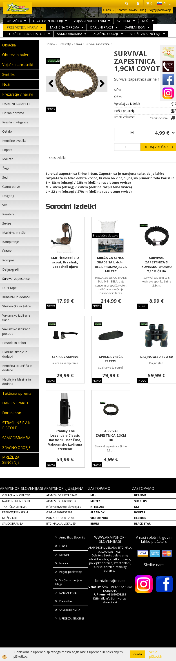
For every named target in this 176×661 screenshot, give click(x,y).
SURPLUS (140, 501)
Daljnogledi (10, 269)
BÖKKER (139, 512)
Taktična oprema (64, 27)
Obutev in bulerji (48, 21)
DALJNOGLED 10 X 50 (156, 357)
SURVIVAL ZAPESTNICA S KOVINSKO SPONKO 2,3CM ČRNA (156, 264)
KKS (136, 507)
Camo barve (11, 186)
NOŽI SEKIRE (9, 518)
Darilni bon (135, 27)
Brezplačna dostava (105, 235)
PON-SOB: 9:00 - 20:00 (60, 518)
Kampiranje (10, 242)
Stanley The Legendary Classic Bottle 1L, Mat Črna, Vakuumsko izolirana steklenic (65, 440)
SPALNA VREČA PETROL (111, 359)
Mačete (7, 159)
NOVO (51, 109)
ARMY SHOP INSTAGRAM (61, 495)
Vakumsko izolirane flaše (16, 317)
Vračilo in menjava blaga (68, 582)
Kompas (8, 260)
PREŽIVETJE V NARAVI (15, 512)
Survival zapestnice (16, 278)
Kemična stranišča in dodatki (17, 367)
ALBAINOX (97, 512)
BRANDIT (140, 495)
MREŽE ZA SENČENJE (145, 34)
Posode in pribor (14, 343)
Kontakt (122, 10)
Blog (143, 10)
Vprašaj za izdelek (127, 103)
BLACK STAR (142, 523)
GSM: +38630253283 (59, 512)
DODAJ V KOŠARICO (158, 147)
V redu (137, 654)
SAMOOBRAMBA (69, 34)
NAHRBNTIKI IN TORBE (16, 501)
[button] (101, 84)
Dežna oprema (13, 113)
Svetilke (124, 21)
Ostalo (7, 131)
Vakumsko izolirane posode (16, 331)
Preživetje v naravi (22, 27)
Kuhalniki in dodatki (16, 297)
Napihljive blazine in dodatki (16, 381)
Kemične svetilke (14, 140)
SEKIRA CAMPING (65, 357)
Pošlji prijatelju (125, 111)
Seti (5, 177)
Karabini (8, 214)
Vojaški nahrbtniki (90, 21)
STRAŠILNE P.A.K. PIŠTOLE (26, 34)
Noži (145, 21)
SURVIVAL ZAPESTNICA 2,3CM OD (111, 435)
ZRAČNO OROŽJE (106, 34)
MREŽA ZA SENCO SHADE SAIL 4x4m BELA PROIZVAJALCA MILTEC (111, 264)
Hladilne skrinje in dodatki (14, 354)
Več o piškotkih (155, 654)
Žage (5, 168)
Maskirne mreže (14, 232)
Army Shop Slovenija (72, 537)
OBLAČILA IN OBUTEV (16, 495)
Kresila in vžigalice (15, 122)
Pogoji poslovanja (160, 10)
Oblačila (14, 21)
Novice (133, 10)
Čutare (7, 251)
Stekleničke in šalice (16, 306)
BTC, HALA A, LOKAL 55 (61, 523)
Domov (50, 44)
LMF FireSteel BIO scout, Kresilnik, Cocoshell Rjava (65, 262)
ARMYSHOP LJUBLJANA (63, 488)
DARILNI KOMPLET (16, 104)
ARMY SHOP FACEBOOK (61, 501)
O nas (107, 10)
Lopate (7, 150)
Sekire (6, 223)
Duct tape (9, 288)
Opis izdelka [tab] (58, 157)
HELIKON (140, 518)
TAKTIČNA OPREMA (14, 507)
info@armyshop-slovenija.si (64, 507)
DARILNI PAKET (102, 27)
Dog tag (8, 196)
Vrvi (4, 205)
